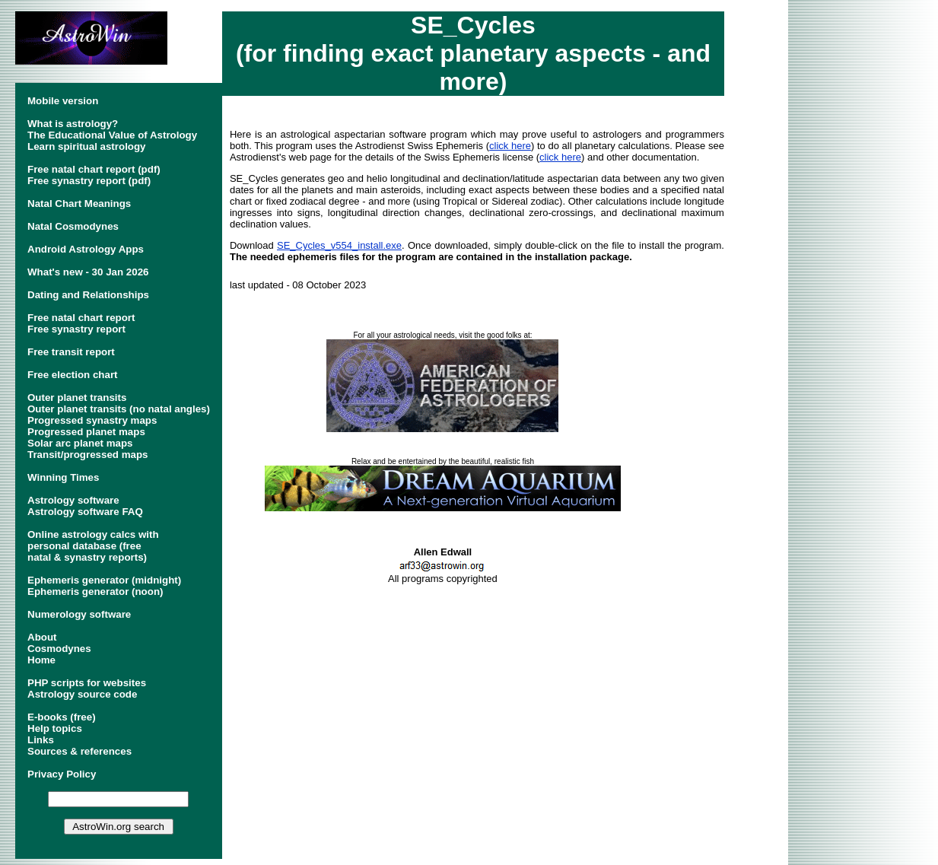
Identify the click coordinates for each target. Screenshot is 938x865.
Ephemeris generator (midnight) (104, 580)
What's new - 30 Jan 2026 (87, 272)
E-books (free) (61, 717)
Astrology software (73, 500)
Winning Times (63, 477)
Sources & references (79, 751)
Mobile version (62, 101)
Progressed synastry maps (92, 420)
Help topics (54, 728)
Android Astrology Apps (85, 249)
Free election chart (72, 374)
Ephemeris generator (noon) (95, 591)
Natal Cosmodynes (73, 226)
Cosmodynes (59, 648)
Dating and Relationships (88, 295)
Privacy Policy (61, 774)
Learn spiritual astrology (86, 146)
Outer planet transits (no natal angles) (118, 409)
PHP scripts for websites (86, 683)
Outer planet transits (76, 397)
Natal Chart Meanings (79, 203)
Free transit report (71, 352)
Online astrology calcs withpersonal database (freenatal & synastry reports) (93, 546)
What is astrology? (72, 123)
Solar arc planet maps (80, 443)
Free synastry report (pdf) (89, 180)
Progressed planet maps (86, 431)
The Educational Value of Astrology (112, 135)
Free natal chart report (81, 317)
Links (40, 740)
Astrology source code (82, 694)
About (42, 637)
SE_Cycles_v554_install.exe (339, 245)
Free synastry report (76, 329)
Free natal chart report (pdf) (94, 169)
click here (510, 145)
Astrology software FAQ (85, 511)
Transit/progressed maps (87, 454)
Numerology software (79, 614)
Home (41, 660)
